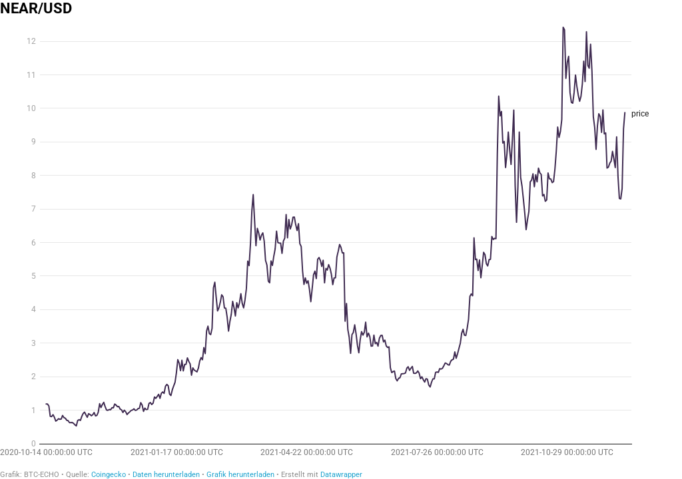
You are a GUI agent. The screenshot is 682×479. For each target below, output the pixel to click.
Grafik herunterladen (240, 474)
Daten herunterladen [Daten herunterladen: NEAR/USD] (166, 474)
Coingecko (108, 474)
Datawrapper (341, 474)
